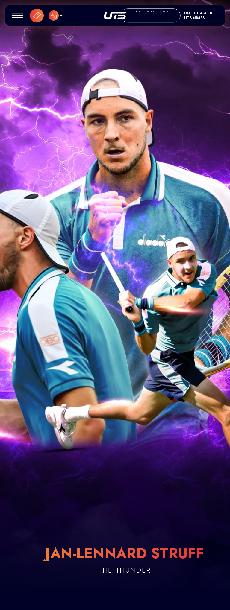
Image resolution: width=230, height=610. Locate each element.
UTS (115, 15)
